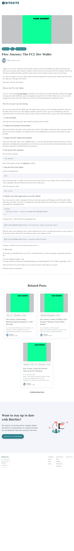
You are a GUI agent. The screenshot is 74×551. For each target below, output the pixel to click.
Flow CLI (26, 163)
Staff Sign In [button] (4, 471)
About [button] (49, 465)
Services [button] (50, 463)
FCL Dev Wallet (22, 93)
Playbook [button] (58, 465)
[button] (11, 3)
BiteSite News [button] (59, 467)
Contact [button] (49, 467)
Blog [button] (57, 463)
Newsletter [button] (58, 470)
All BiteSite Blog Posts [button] (37, 396)
